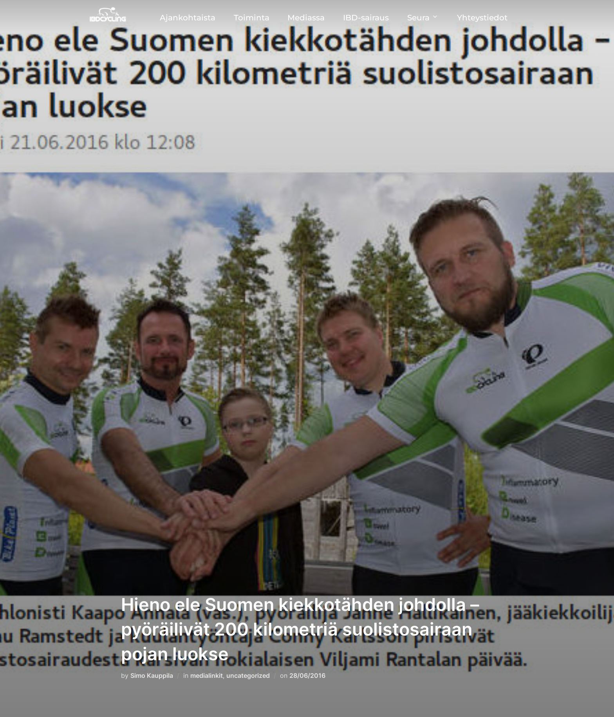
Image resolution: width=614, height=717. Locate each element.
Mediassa (306, 17)
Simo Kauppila (151, 675)
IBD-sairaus (366, 17)
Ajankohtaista (187, 17)
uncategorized (248, 675)
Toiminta (251, 17)
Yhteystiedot (482, 17)
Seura (423, 17)
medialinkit (206, 675)
